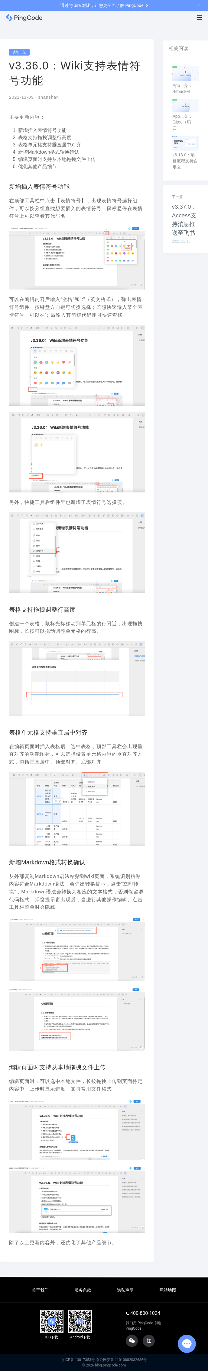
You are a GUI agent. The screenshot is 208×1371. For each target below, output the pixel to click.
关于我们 (40, 1290)
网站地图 (167, 1290)
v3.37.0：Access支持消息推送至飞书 (184, 219)
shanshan (48, 97)
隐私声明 (125, 1290)
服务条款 (82, 1290)
